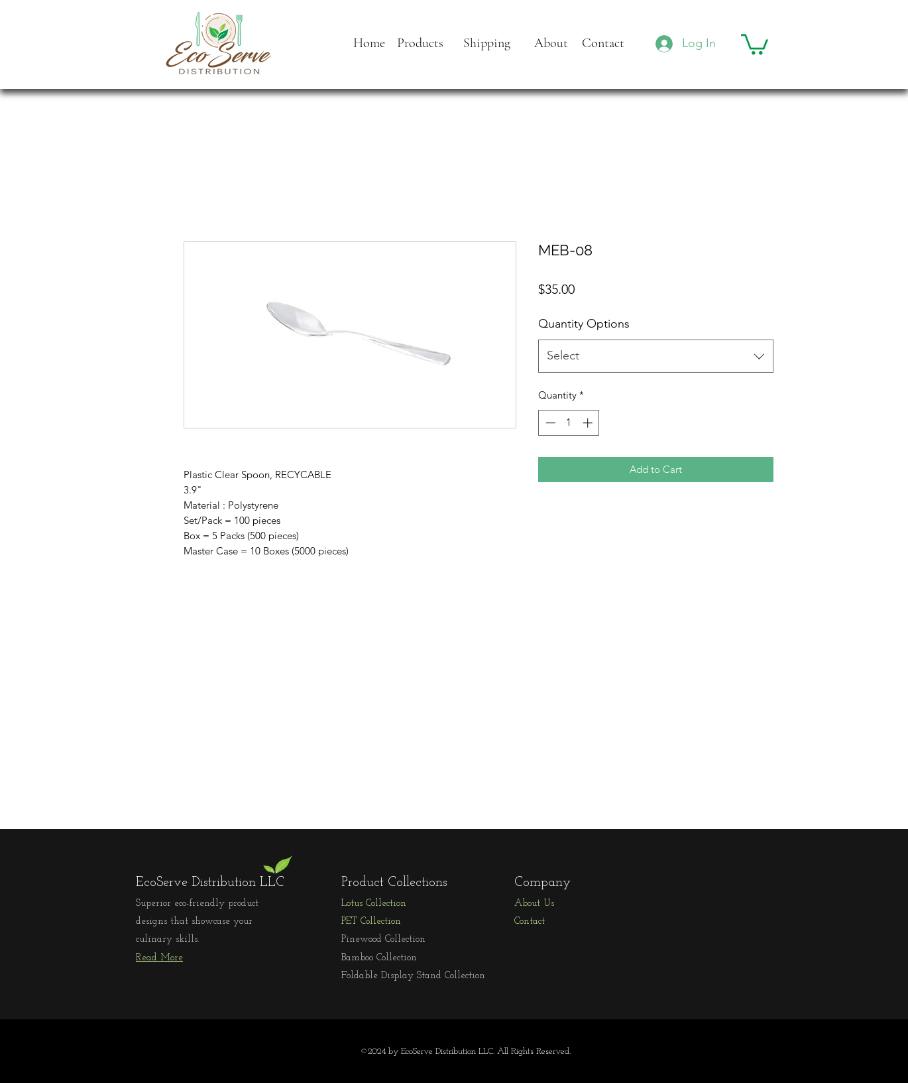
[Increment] (589, 423)
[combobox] (655, 356)
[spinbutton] (569, 423)
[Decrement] (549, 423)
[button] (754, 43)
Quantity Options (584, 323)
